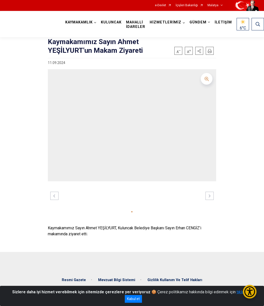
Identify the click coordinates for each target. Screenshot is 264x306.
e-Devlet (160, 5)
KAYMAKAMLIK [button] (79, 22)
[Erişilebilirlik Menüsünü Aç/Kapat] (250, 292)
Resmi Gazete (74, 280)
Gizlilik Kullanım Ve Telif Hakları (174, 280)
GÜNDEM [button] (198, 22)
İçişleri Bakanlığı (187, 5)
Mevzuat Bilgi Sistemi (116, 280)
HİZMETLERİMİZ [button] (165, 22)
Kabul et (133, 299)
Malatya (212, 5)
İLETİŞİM (223, 22)
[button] (199, 51)
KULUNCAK (111, 22)
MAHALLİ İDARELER (135, 24)
